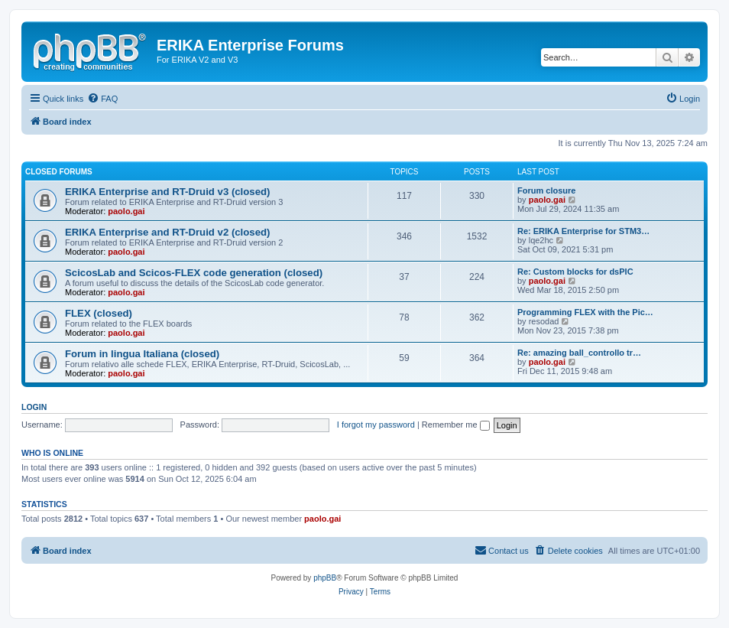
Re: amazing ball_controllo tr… (579, 352)
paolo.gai (126, 211)
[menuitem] (102, 98)
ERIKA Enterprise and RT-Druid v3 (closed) (167, 191)
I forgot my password (376, 424)
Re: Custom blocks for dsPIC (575, 271)
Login (34, 407)
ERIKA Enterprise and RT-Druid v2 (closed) (167, 232)
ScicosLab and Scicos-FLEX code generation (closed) (193, 272)
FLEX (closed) (98, 313)
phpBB (324, 578)
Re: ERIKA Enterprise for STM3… (583, 231)
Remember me (456, 424)
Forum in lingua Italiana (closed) (142, 354)
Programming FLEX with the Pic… (585, 312)
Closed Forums (58, 172)
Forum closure (546, 190)
